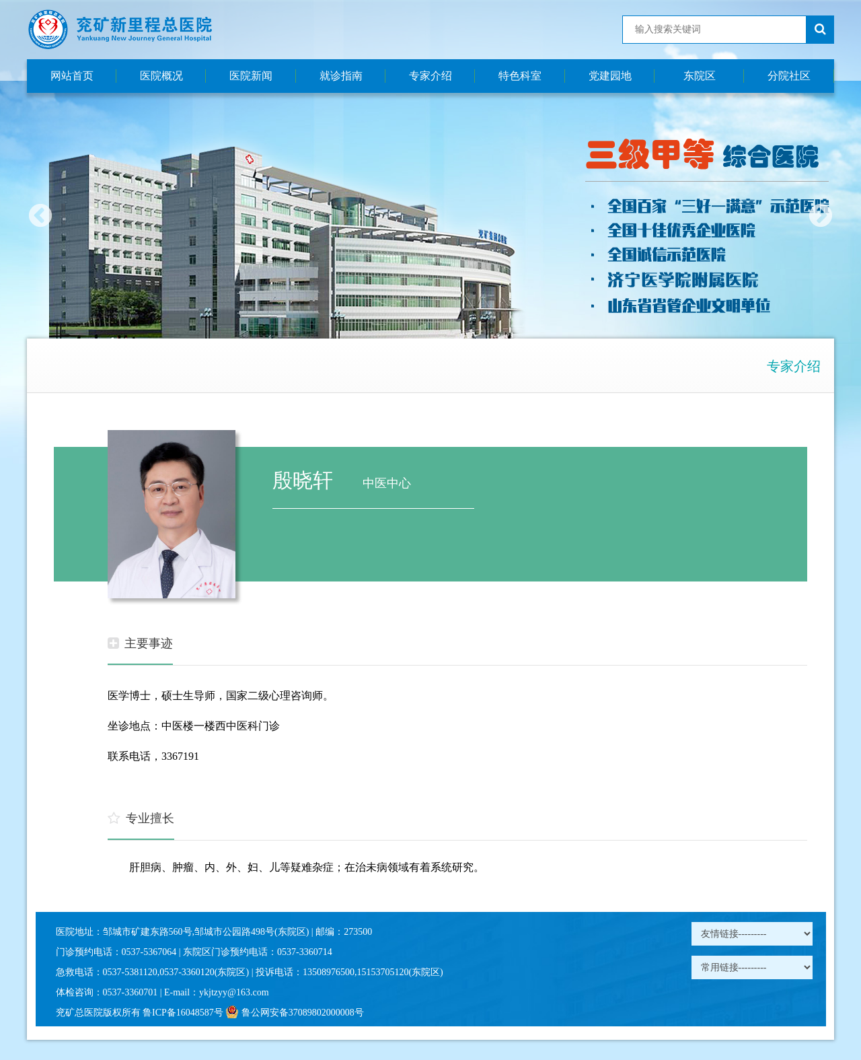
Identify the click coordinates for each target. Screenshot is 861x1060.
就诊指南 (341, 75)
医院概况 (161, 75)
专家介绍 (430, 75)
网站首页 (71, 75)
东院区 (699, 75)
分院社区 (789, 75)
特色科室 (519, 75)
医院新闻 (250, 75)
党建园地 (610, 75)
